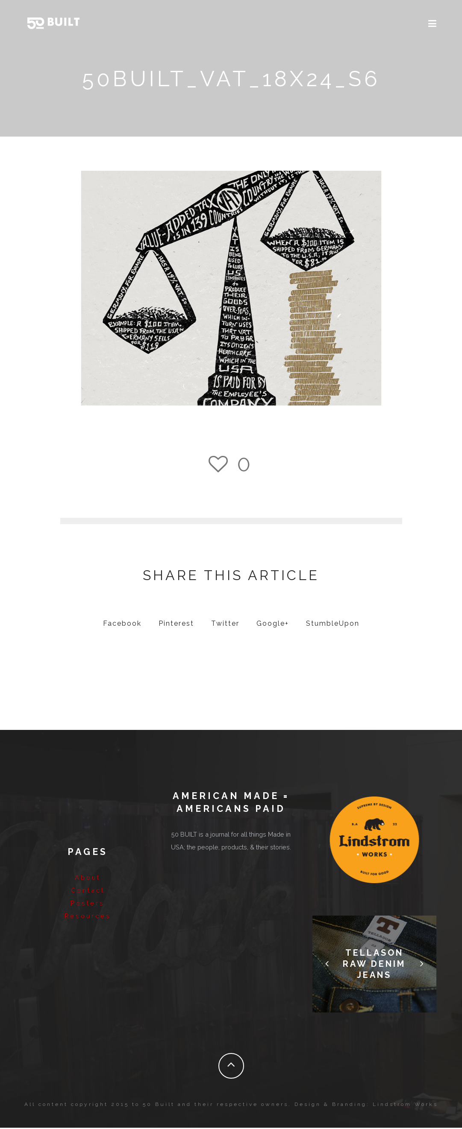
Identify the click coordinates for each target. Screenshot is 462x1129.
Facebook (122, 625)
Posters (88, 902)
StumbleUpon (332, 625)
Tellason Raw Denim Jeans (374, 965)
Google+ (272, 625)
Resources (88, 915)
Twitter (225, 625)
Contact (88, 889)
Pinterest (176, 625)
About (87, 876)
